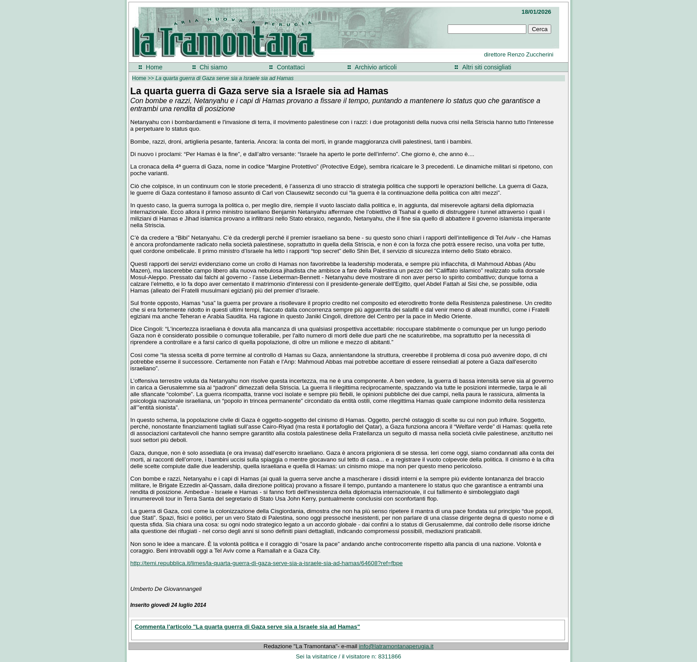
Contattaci (291, 67)
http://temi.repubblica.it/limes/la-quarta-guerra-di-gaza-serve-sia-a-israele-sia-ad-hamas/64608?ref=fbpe (266, 563)
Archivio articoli (376, 67)
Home (154, 67)
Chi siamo (213, 67)
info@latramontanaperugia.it (396, 646)
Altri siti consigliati (486, 67)
